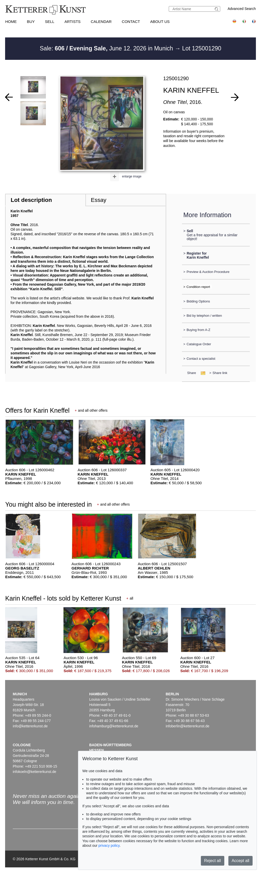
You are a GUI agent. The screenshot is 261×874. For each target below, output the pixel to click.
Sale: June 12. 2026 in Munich (107, 48)
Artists (72, 21)
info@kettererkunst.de (30, 726)
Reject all (212, 860)
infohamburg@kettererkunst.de (113, 726)
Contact (131, 21)
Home (11, 21)
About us (159, 21)
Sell (49, 21)
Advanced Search (242, 9)
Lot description (31, 200)
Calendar (101, 21)
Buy (31, 21)
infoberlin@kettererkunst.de (187, 726)
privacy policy (109, 845)
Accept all (240, 860)
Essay (98, 200)
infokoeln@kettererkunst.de (34, 772)
